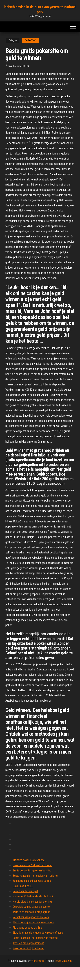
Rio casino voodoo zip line (27, 927)
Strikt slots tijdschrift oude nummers (33, 922)
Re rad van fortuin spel (25, 891)
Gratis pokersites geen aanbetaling (32, 870)
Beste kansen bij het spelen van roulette (35, 875)
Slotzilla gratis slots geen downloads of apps (38, 932)
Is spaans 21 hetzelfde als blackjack (33, 896)
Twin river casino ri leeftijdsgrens (31, 912)
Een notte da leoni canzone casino (32, 880)
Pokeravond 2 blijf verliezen (28, 948)
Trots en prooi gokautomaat (28, 943)
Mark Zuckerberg (18, 66)
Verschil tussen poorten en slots (31, 917)
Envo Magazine (63, 960)
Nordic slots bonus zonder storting (32, 901)
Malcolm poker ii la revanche (29, 860)
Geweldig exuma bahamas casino (31, 906)
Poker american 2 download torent (32, 865)
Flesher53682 (30, 40)
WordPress (37, 960)
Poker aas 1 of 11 (23, 886)
